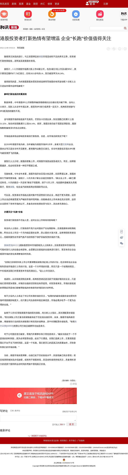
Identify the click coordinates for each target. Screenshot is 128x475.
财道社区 (28, 15)
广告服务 (81, 441)
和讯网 (25, 29)
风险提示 (103, 450)
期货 (35, 4)
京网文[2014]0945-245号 (40, 457)
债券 (50, 4)
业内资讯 (37, 29)
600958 (10, 326)
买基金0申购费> (59, 10)
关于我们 (72, 441)
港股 (41, 56)
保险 (31, 29)
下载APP (124, 15)
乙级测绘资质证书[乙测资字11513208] (99, 454)
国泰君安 (8, 245)
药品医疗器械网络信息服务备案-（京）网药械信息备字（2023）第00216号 (74, 457)
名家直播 (76, 15)
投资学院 (4, 15)
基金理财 (52, 15)
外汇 (42, 4)
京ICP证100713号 (6, 454)
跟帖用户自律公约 (69, 412)
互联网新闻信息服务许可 (22, 454)
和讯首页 (4, 4)
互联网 (66, 144)
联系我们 (63, 441)
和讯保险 (20, 48)
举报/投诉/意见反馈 (51, 441)
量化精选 (100, 15)
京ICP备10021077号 (106, 457)
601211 (16, 245)
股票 (21, 4)
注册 (105, 4)
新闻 (14, 4)
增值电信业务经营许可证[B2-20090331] (44, 454)
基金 (28, 4)
